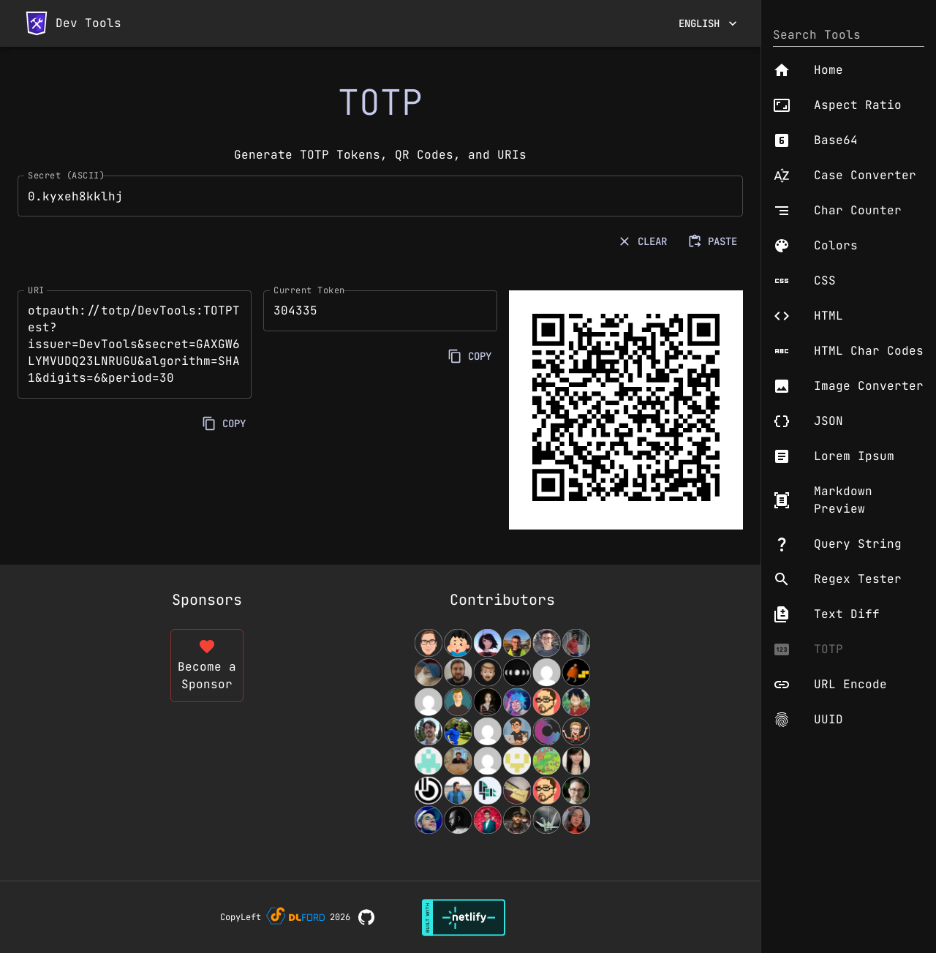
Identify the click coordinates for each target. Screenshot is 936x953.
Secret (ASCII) (66, 175)
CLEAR (643, 241)
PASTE (713, 241)
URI (36, 289)
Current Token (309, 289)
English (708, 23)
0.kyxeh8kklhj (380, 196)
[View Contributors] (502, 731)
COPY (225, 423)
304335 (380, 310)
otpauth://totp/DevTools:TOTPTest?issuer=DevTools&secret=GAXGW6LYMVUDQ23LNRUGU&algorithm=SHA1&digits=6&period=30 (134, 344)
